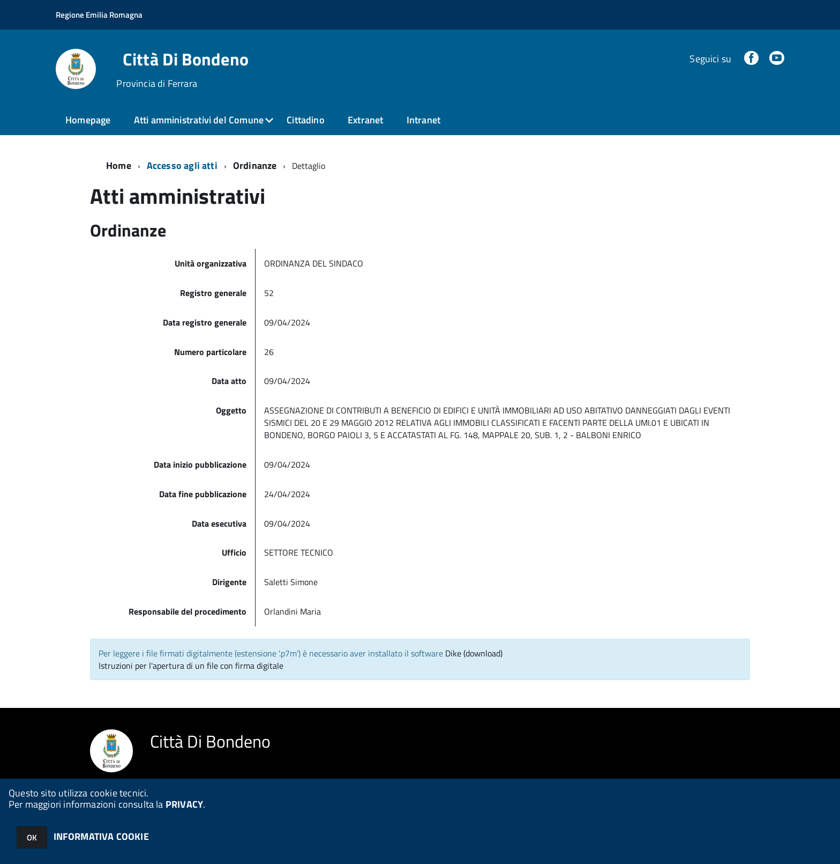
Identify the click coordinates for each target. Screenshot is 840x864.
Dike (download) (473, 653)
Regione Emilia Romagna (99, 15)
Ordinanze (255, 165)
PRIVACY (184, 804)
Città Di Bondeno (186, 59)
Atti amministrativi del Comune (199, 120)
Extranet (365, 120)
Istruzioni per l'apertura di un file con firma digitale (191, 665)
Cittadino (306, 120)
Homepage (87, 120)
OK (32, 837)
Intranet (423, 120)
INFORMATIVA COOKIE (101, 836)
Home (118, 165)
